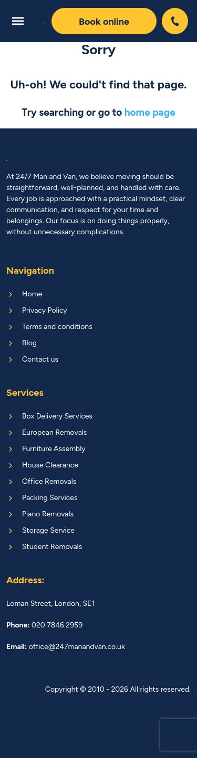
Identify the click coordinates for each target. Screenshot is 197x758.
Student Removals (52, 546)
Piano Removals (48, 514)
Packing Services (49, 497)
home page (150, 112)
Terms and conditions (57, 326)
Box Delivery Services (57, 416)
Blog (29, 342)
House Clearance (50, 465)
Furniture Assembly (54, 448)
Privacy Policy (44, 310)
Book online (104, 21)
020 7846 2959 (176, 21)
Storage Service (48, 530)
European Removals (54, 432)
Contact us (40, 359)
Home (32, 294)
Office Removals (49, 481)
